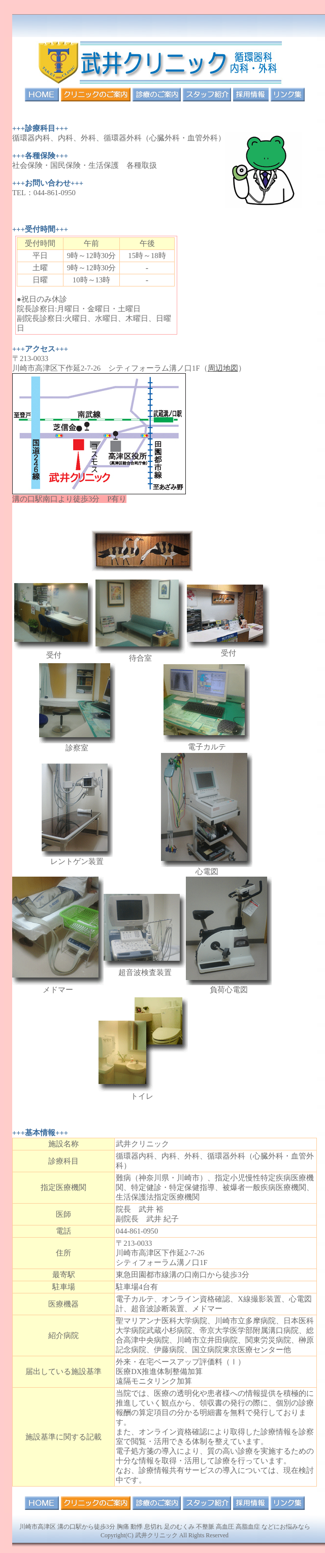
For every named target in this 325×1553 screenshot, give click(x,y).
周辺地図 (223, 368)
